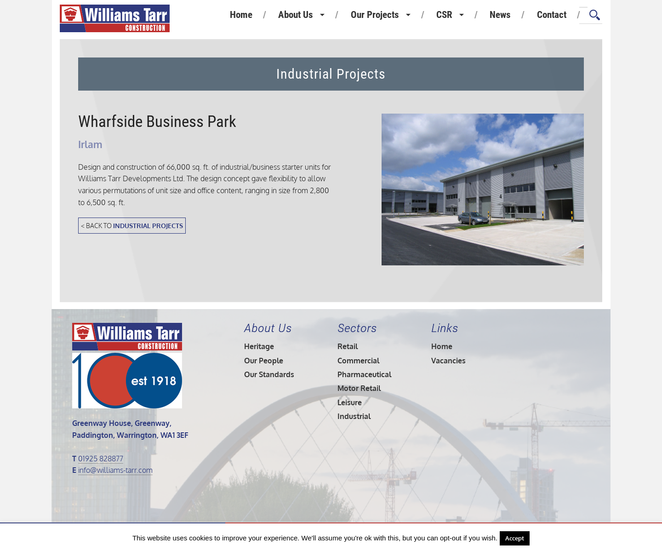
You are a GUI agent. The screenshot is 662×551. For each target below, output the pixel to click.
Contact (551, 14)
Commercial (358, 360)
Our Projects (375, 14)
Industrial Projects (148, 225)
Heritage (259, 346)
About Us (295, 14)
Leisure (349, 402)
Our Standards (269, 374)
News (500, 14)
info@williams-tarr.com (115, 470)
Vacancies (448, 360)
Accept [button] (514, 538)
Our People (263, 360)
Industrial (354, 416)
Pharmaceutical (364, 374)
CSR (444, 14)
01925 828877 (100, 458)
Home (241, 14)
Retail (347, 346)
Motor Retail (359, 388)
